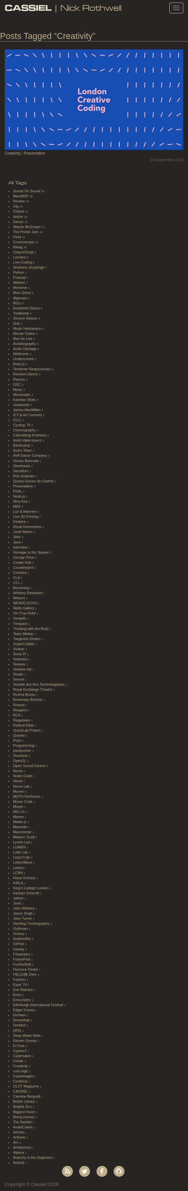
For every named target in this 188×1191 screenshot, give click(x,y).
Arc (16, 1142)
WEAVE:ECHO (25, 603)
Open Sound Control (30, 766)
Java (17, 542)
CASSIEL (21, 1091)
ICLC (17, 420)
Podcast (20, 277)
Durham (20, 1015)
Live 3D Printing (26, 516)
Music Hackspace (27, 328)
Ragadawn (22, 720)
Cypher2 (20, 1051)
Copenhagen (23, 1076)
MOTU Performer (27, 796)
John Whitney (24, 908)
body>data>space (27, 440)
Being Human (24, 1117)
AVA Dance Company (30, 455)
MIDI (17, 506)
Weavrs (19, 598)
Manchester (23, 832)
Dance (18, 222)
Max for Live (23, 338)
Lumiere (20, 257)
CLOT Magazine (26, 1086)
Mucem (19, 791)
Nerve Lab (21, 786)
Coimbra (20, 572)
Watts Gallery (24, 608)
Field (17, 237)
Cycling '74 (22, 425)
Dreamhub (22, 1020)
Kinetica (20, 521)
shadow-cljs (23, 669)
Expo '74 (20, 984)
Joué (17, 903)
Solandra (20, 659)
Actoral (19, 1162)
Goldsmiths (22, 939)
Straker (19, 649)
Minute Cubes (24, 333)
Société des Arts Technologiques (39, 684)
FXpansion (22, 954)
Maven (19, 817)
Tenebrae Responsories (32, 369)
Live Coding (23, 262)
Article (18, 217)
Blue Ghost (22, 293)
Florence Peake (26, 969)
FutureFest (22, 959)
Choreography (24, 430)
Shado (18, 674)
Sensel (19, 679)
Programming (24, 745)
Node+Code (23, 776)
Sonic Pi (20, 654)
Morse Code (23, 801)
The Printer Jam (26, 232)
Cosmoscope (24, 242)
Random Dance (26, 374)
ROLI (17, 303)
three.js (19, 364)
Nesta (18, 781)
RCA (17, 715)
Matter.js (20, 822)
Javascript (21, 405)
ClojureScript (23, 252)
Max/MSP (21, 196)
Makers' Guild (24, 837)
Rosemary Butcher (28, 699)
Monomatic (22, 394)
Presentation (34, 153)
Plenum (19, 379)
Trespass (20, 623)
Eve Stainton (23, 989)
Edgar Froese (24, 1010)
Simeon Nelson (25, 318)
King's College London (31, 888)
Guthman (20, 928)
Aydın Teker (23, 450)
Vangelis (20, 618)
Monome (20, 287)
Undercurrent (24, 359)
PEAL (18, 491)
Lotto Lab (21, 852)
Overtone (20, 755)
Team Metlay (23, 634)
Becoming (21, 588)
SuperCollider (24, 644)
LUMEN (20, 847)
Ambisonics (22, 1147)
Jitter (17, 537)
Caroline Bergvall (27, 1096)
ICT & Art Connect (28, 415)
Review (19, 201)
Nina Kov (20, 501)
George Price (24, 557)
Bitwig (18, 247)
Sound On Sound (27, 191)
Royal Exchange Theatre (33, 689)
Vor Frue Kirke (25, 613)
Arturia (18, 1132)
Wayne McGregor (27, 227)
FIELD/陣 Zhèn (25, 974)
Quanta (19, 735)
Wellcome (21, 354)
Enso (17, 995)
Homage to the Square (31, 552)
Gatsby (19, 949)
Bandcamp (22, 445)
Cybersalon (22, 1056)
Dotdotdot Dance (27, 308)
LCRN (18, 873)
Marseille (20, 827)
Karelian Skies (25, 400)
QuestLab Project (27, 730)
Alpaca (19, 1152)
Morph (18, 806)
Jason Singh (23, 913)
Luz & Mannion (25, 511)
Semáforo (21, 471)
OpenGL (20, 761)
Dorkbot (20, 1025)
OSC (17, 384)
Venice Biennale (26, 461)
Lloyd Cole (22, 857)
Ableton (19, 282)
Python (19, 272)
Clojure (19, 211)
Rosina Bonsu (24, 694)
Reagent (20, 710)
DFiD (17, 1030)
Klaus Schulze (24, 878)
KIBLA (18, 883)
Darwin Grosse (25, 1040)
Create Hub (22, 562)
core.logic (21, 1071)
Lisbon (18, 868)
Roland (19, 705)
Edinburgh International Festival (38, 1005)
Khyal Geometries (27, 527)
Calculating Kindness (30, 435)
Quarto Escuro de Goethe (33, 481)
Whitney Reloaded (28, 593)
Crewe (18, 1061)
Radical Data (23, 725)
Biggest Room (24, 1112)
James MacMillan (27, 410)
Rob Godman (24, 476)
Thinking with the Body (31, 628)
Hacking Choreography (31, 923)
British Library (24, 1101)
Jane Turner (23, 918)
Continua (20, 1081)
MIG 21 (19, 812)
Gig (16, 206)
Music (18, 389)
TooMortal (21, 313)
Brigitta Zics (23, 1106)
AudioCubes (23, 1127)
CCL (17, 583)
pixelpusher (22, 750)
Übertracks (22, 466)
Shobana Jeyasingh (29, 267)
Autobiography (25, 343)
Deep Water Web (27, 1035)
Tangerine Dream (27, 639)
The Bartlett (22, 1122)
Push (17, 740)
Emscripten (22, 1000)
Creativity (13, 153)
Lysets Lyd (22, 842)
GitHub (19, 944)
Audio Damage (25, 349)
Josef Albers (23, 532)
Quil (16, 323)
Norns (18, 771)
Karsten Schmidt (26, 893)
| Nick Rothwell (63, 7)
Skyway (19, 664)
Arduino (19, 1137)
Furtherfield (22, 964)
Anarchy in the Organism (33, 1157)
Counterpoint (23, 567)
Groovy (19, 933)
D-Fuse (19, 1046)
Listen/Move (23, 862)
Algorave (20, 298)
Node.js (19, 496)
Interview (20, 547)
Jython (18, 898)
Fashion (20, 979)
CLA (17, 578)
